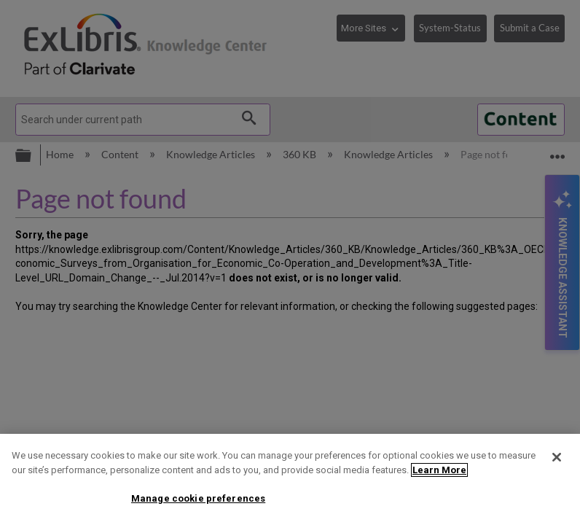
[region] (290, 479)
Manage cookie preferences (198, 498)
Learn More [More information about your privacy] (439, 469)
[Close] (557, 457)
